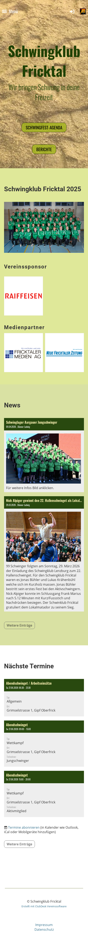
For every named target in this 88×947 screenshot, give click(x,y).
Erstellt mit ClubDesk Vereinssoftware (44, 906)
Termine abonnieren (24, 827)
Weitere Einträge (19, 625)
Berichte (44, 149)
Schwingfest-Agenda (44, 127)
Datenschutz (44, 929)
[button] (44, 697)
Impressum (44, 925)
